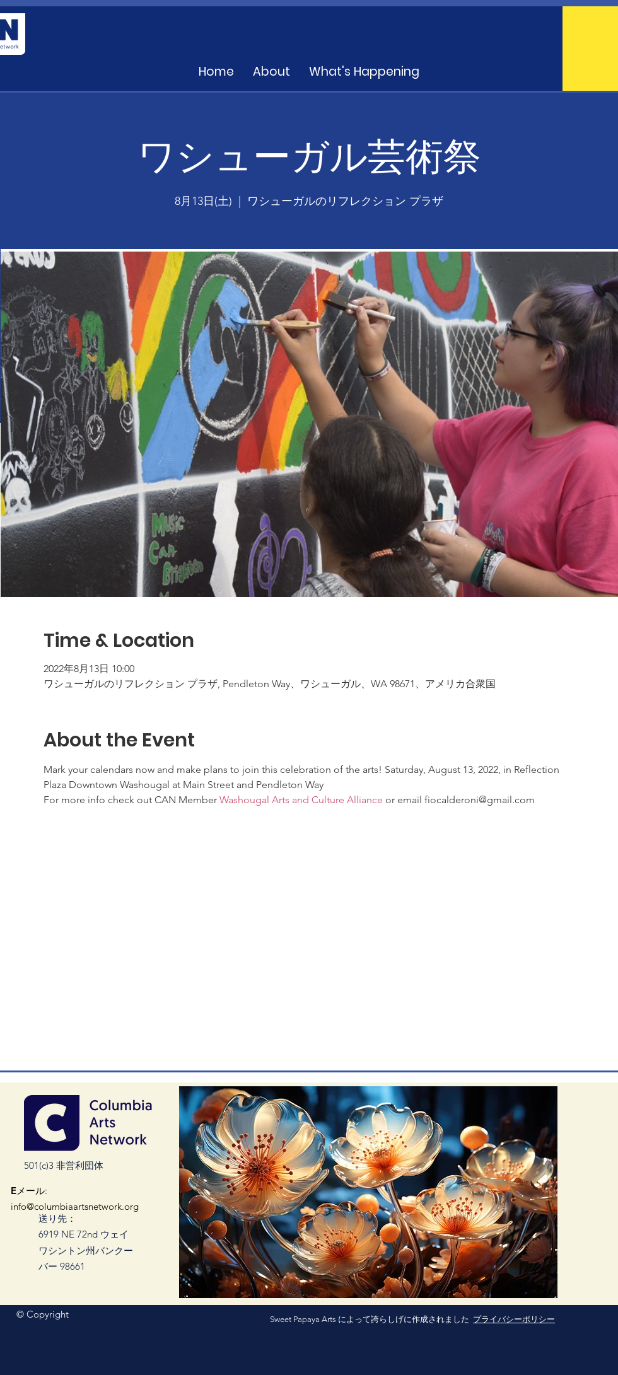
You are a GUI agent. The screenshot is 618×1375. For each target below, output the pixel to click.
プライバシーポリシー (514, 1319)
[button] (364, 71)
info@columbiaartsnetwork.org (75, 1206)
